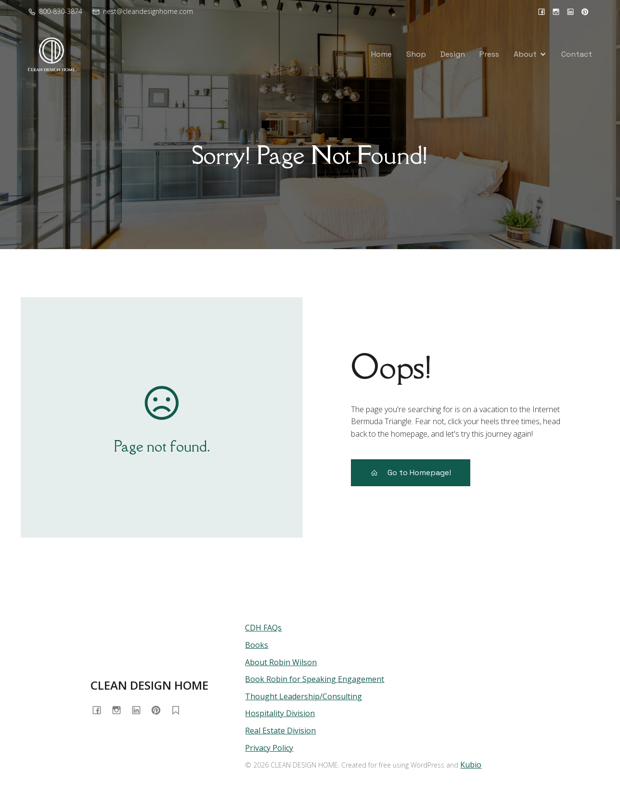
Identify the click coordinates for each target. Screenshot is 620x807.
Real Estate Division (280, 730)
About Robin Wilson (281, 662)
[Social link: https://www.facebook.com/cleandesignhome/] (541, 11)
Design (452, 54)
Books (256, 645)
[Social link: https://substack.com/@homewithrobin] (179, 710)
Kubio (470, 764)
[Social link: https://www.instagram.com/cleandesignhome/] (556, 11)
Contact (576, 54)
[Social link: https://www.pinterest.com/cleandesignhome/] (585, 11)
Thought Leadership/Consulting (303, 696)
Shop (416, 54)
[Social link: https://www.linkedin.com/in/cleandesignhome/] (570, 11)
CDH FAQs (263, 627)
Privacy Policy (269, 748)
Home (381, 54)
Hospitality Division (280, 713)
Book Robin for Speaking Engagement (314, 679)
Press (489, 54)
